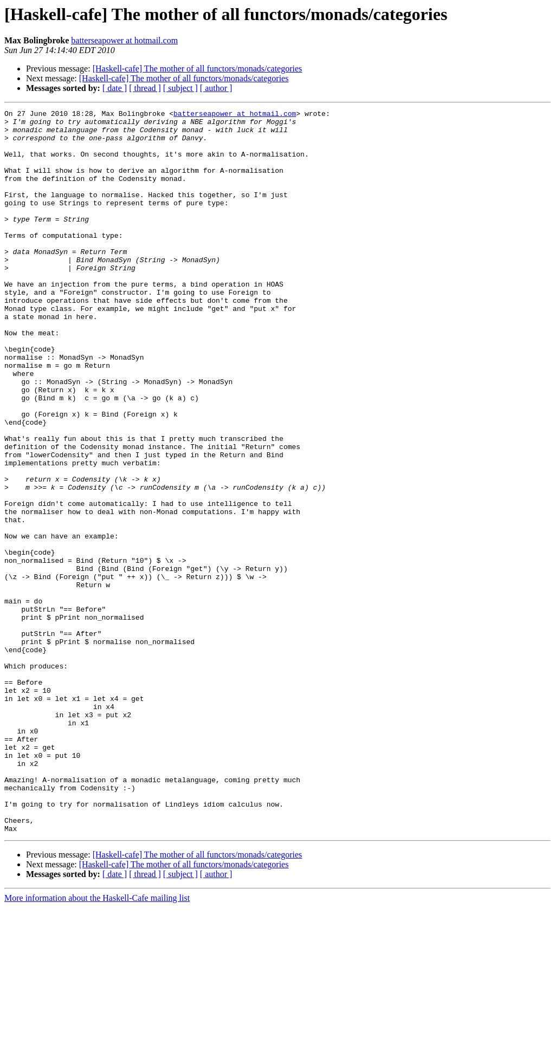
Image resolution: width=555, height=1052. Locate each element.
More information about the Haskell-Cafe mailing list (97, 1042)
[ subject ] (180, 88)
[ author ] (216, 88)
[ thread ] (145, 88)
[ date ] (114, 88)
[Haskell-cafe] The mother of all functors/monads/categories (197, 68)
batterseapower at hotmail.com (124, 40)
